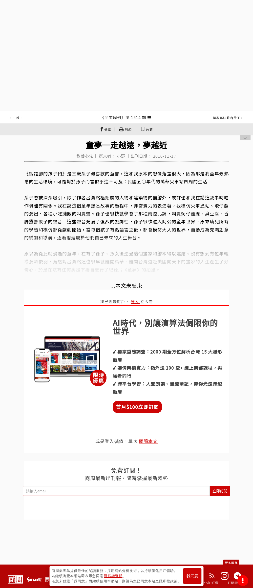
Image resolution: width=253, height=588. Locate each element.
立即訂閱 (219, 490)
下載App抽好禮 (206, 582)
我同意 (192, 576)
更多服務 (231, 563)
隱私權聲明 (113, 576)
